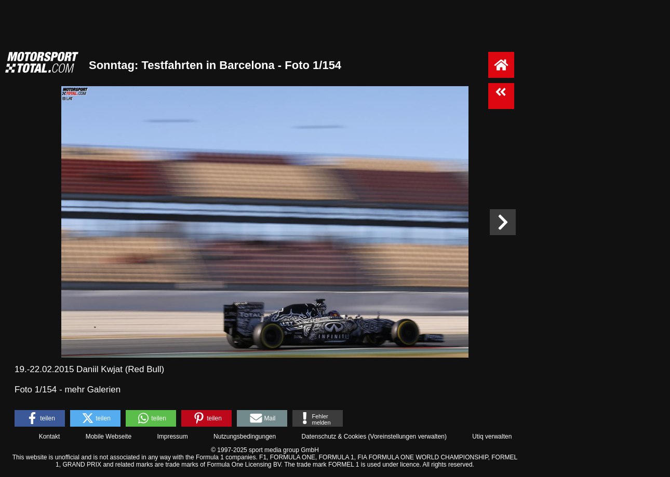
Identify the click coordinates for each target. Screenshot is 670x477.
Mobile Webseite (109, 436)
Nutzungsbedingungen (244, 436)
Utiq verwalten (492, 436)
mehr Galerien (92, 389)
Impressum (172, 436)
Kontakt (49, 436)
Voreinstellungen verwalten (407, 436)
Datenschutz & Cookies (333, 436)
